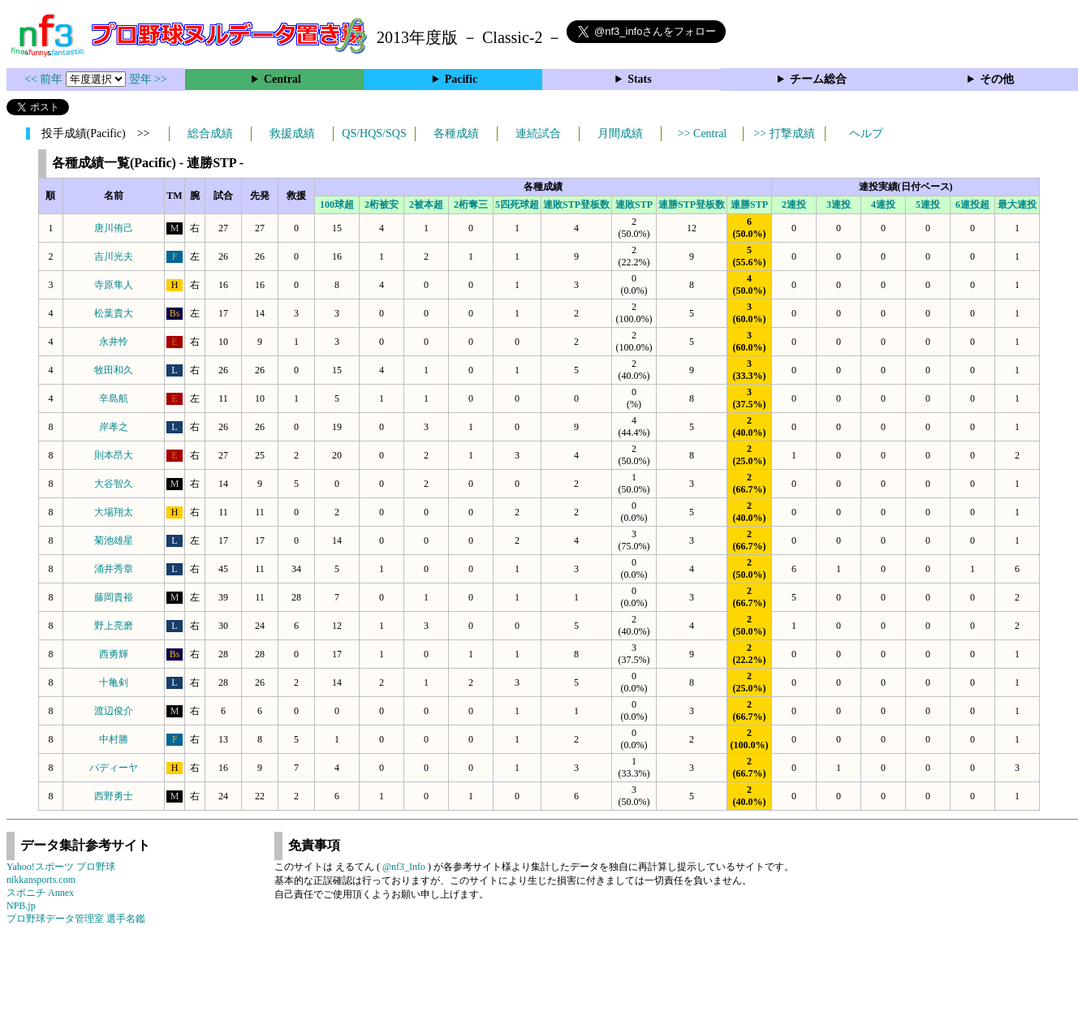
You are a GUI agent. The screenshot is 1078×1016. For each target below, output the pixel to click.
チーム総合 (818, 79)
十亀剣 (113, 682)
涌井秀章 (113, 569)
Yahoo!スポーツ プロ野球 (60, 866)
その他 (997, 79)
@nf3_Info (403, 866)
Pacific (461, 79)
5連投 (928, 204)
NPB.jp (21, 905)
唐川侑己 (113, 228)
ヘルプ (866, 133)
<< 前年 (45, 79)
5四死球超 (517, 204)
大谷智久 (113, 483)
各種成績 (456, 133)
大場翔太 (113, 512)
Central (282, 79)
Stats (639, 79)
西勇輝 (113, 654)
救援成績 (292, 133)
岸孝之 (113, 427)
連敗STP (634, 204)
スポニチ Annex (40, 892)
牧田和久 (113, 370)
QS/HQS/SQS (374, 133)
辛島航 (113, 398)
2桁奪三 (471, 204)
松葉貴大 (113, 313)
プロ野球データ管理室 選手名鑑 (75, 918)
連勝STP (749, 204)
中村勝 (113, 739)
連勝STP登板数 (691, 204)
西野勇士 (113, 796)
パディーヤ (113, 767)
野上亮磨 (113, 625)
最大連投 (1017, 204)
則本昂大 (113, 455)
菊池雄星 (113, 540)
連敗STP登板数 (576, 204)
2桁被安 (381, 204)
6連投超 (972, 204)
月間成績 (620, 133)
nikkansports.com (40, 879)
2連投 (794, 204)
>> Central (702, 133)
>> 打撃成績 (783, 133)
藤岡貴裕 (113, 597)
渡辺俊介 (113, 711)
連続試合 (538, 133)
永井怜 (113, 341)
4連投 (883, 204)
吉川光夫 (113, 256)
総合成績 (210, 133)
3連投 (838, 204)
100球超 (337, 204)
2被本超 (426, 204)
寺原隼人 (113, 285)
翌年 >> (148, 79)
